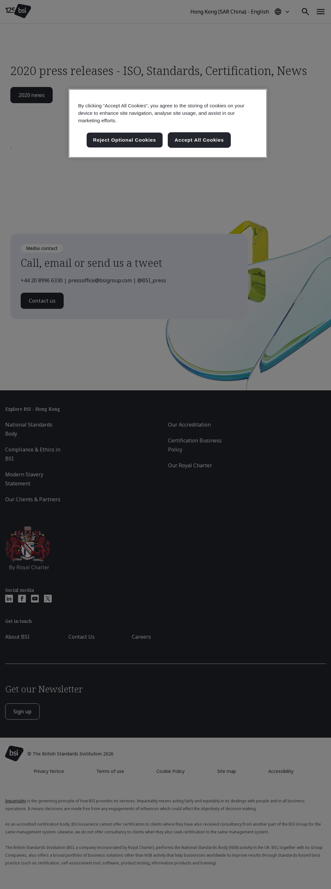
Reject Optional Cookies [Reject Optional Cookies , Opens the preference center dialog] (124, 140)
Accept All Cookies (199, 140)
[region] (168, 123)
